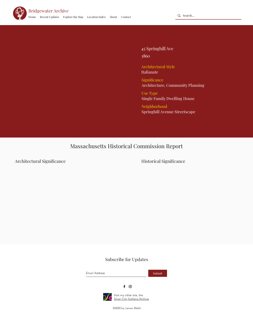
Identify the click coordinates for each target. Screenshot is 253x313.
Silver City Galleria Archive (131, 299)
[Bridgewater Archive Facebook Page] (124, 286)
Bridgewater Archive (48, 11)
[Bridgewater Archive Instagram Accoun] (130, 286)
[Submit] (157, 273)
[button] (96, 17)
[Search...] (208, 15)
